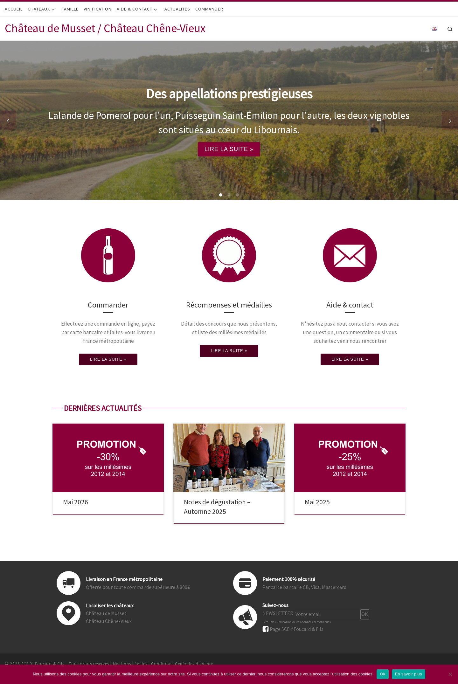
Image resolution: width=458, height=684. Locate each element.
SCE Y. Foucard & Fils (42, 664)
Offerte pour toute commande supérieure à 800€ (138, 587)
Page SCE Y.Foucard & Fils (296, 628)
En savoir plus (408, 674)
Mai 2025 (317, 502)
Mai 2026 (75, 502)
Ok (382, 674)
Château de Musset (106, 613)
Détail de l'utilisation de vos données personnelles (296, 622)
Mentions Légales (130, 664)
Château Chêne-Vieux (109, 621)
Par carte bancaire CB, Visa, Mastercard (304, 587)
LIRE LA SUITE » (229, 149)
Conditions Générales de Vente (182, 664)
